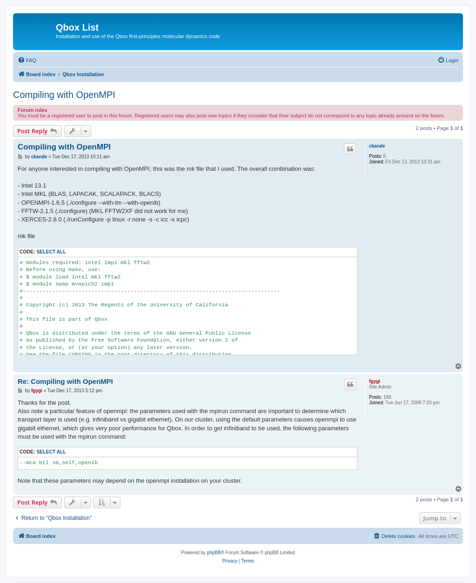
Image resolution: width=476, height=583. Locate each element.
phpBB (214, 552)
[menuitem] (27, 60)
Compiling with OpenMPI (64, 95)
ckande (377, 146)
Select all (51, 251)
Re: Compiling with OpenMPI (65, 381)
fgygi (374, 381)
